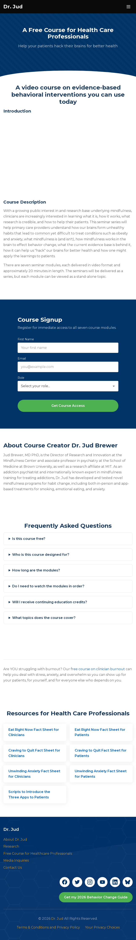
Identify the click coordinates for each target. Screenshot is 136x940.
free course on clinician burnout (98, 669)
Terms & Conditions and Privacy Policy (48, 927)
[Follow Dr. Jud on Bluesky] (128, 882)
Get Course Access (68, 406)
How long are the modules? (36, 570)
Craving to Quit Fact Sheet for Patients (101, 753)
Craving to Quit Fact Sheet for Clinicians (34, 753)
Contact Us (12, 868)
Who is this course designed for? (40, 555)
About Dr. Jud (15, 839)
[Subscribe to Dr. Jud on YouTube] (102, 882)
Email (22, 358)
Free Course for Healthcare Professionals (37, 853)
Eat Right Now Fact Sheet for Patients (100, 732)
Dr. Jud (13, 7)
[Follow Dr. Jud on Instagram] (90, 882)
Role (21, 378)
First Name (26, 339)
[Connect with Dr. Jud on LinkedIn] (115, 882)
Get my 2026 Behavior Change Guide (96, 897)
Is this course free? (28, 539)
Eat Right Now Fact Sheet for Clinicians (33, 732)
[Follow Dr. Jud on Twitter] (77, 882)
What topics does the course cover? (44, 618)
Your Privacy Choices (102, 927)
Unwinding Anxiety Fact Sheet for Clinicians (34, 774)
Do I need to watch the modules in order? (48, 586)
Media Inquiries (16, 860)
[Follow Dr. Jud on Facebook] (65, 882)
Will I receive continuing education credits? (49, 602)
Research (11, 846)
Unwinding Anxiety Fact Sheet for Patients (101, 774)
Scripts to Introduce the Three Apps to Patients (29, 794)
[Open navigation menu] (128, 7)
